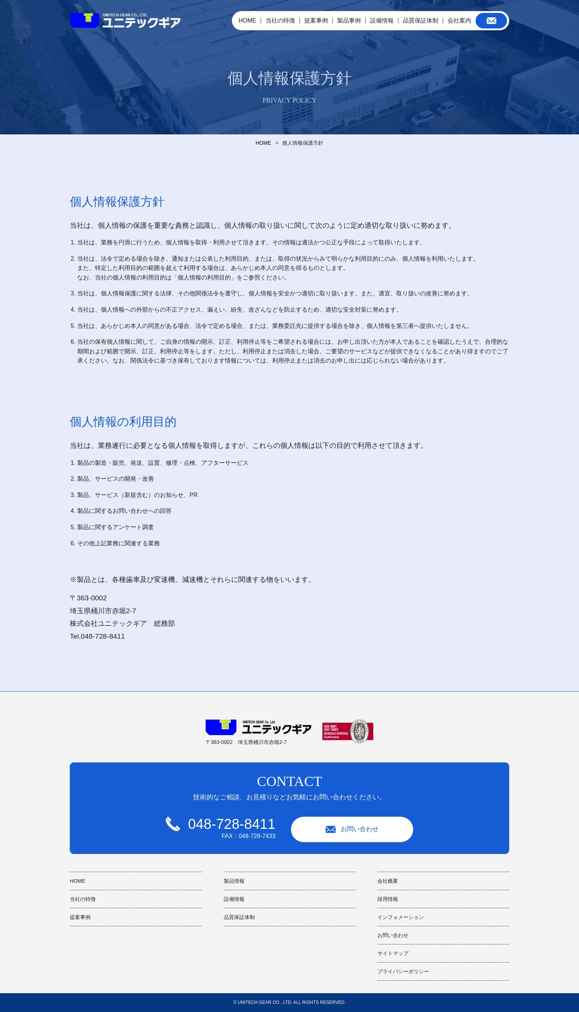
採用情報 (387, 899)
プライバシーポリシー (403, 971)
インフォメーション (400, 917)
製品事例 (349, 21)
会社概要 (387, 881)
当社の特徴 (280, 21)
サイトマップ (392, 953)
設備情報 (382, 21)
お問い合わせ (352, 829)
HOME (247, 21)
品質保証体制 (420, 21)
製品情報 (234, 881)
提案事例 (316, 21)
